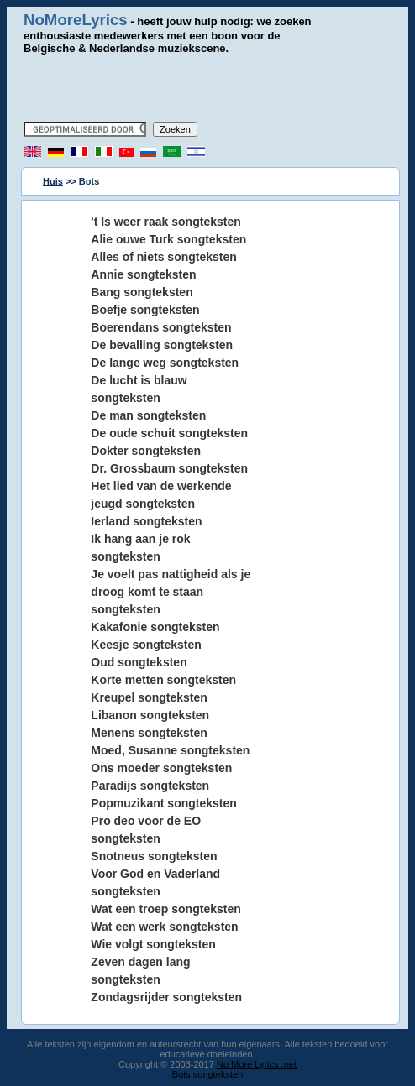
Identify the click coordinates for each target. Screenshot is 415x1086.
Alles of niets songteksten (163, 257)
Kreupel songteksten (149, 697)
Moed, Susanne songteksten (170, 750)
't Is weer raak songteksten (165, 221)
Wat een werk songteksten (164, 926)
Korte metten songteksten (163, 680)
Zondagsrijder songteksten (166, 997)
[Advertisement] (215, 88)
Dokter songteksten (146, 450)
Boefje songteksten (145, 309)
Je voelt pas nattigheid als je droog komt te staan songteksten (170, 591)
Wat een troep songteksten (165, 909)
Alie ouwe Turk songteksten (168, 239)
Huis (53, 181)
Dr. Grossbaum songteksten (169, 468)
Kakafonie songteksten (155, 627)
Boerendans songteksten (161, 327)
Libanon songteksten (150, 715)
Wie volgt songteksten (153, 944)
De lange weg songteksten (165, 362)
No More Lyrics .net (257, 1064)
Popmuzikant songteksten (163, 803)
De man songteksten (148, 415)
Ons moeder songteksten (161, 768)
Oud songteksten (138, 662)
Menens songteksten (149, 732)
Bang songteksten (141, 292)
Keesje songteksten (146, 644)
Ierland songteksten (146, 521)
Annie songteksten (143, 274)
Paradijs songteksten (150, 785)
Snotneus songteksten (154, 856)
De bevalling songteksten (162, 345)
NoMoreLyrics (76, 20)
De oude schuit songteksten (169, 433)
